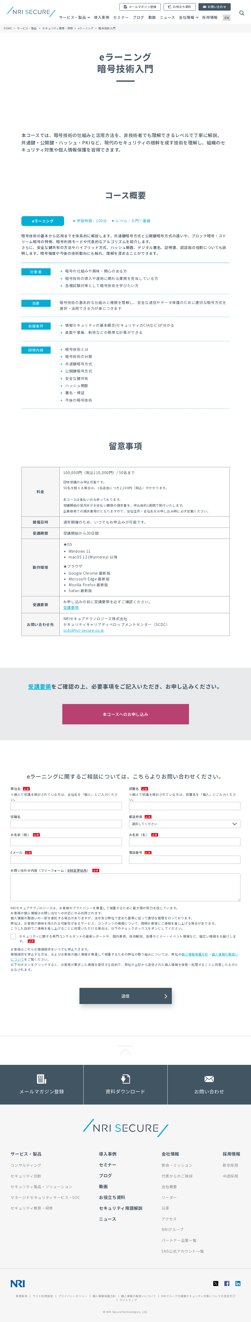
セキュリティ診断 (26, 1176)
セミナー (121, 17)
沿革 (165, 1208)
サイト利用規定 (43, 1296)
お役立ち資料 (112, 1197)
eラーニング (86, 28)
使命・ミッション (177, 1165)
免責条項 (21, 1296)
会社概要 (169, 1186)
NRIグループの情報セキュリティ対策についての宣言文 (198, 1296)
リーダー (169, 1197)
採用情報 (210, 17)
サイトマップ (128, 1300)
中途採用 (230, 1176)
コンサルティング (26, 1165)
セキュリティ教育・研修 (57, 28)
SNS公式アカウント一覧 (183, 1251)
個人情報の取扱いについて (138, 1296)
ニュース (167, 17)
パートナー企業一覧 (179, 1240)
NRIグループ (173, 1229)
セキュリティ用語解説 (121, 1208)
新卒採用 (230, 1165)
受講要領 (71, 607)
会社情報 (187, 17)
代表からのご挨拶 (177, 1176)
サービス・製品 (72, 17)
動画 (152, 17)
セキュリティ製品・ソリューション (41, 1186)
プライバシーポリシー (72, 1296)
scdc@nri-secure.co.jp (83, 630)
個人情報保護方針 (194, 954)
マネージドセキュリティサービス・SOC (45, 1197)
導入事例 (102, 17)
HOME (8, 28)
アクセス (169, 1218)
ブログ (138, 17)
